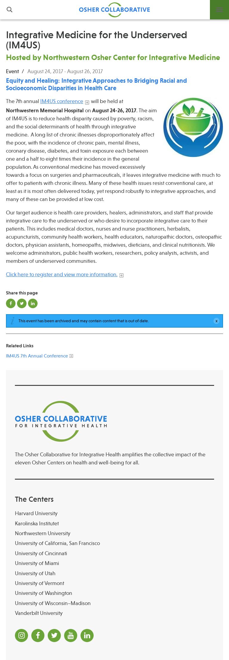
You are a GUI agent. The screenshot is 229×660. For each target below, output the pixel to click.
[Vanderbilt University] (114, 613)
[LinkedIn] (87, 635)
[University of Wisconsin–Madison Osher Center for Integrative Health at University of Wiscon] (114, 603)
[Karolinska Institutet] (114, 523)
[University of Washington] (114, 593)
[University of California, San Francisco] (114, 543)
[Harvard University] (114, 513)
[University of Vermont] (114, 583)
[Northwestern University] (114, 533)
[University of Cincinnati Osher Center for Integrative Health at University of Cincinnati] (114, 553)
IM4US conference (61, 101)
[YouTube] (70, 635)
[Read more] (193, 127)
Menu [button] (219, 9)
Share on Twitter (22, 303)
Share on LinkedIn (33, 303)
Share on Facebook (11, 303)
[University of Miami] (114, 563)
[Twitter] (54, 635)
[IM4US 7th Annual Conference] (37, 355)
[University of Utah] (114, 573)
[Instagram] (21, 635)
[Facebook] (37, 635)
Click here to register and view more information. (61, 274)
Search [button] (9, 9)
